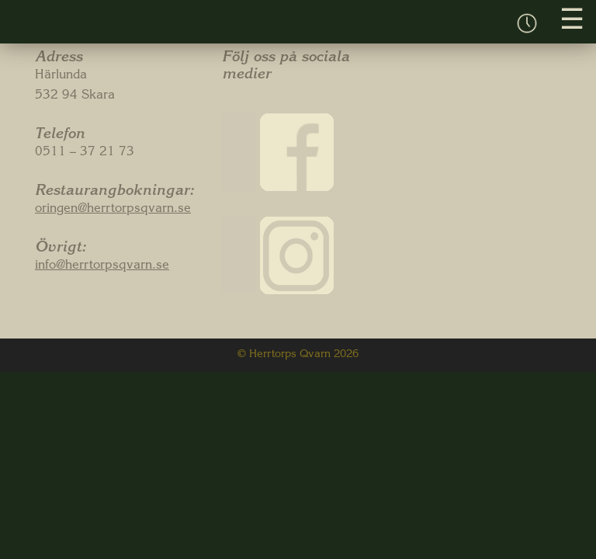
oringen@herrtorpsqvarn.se (113, 209)
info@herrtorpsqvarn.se (102, 266)
